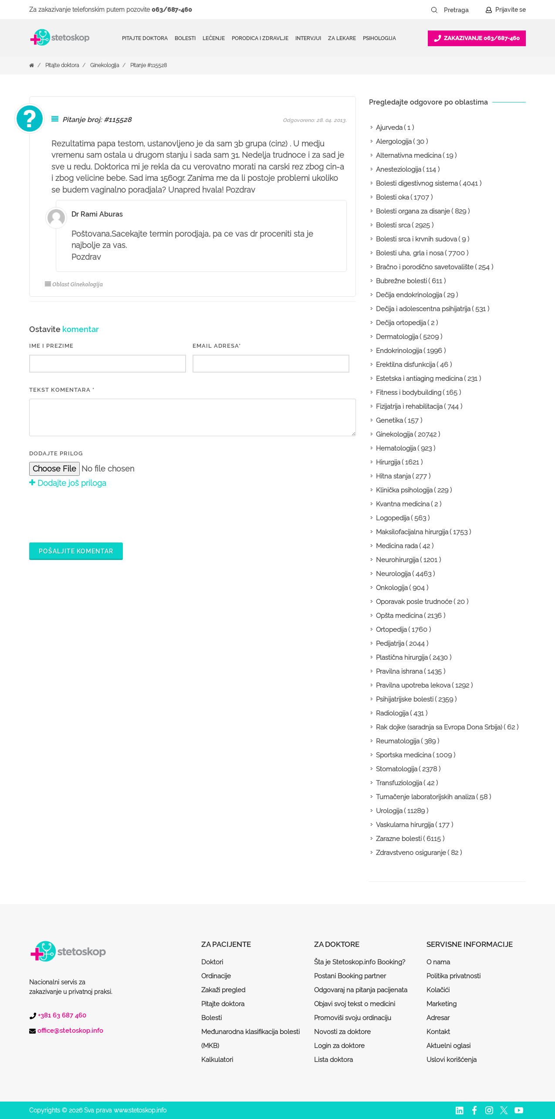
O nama (438, 962)
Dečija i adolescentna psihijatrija (423, 309)
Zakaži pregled (223, 990)
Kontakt (438, 1032)
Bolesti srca (393, 225)
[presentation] (95, 514)
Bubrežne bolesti (401, 281)
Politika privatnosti (453, 976)
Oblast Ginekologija (74, 284)
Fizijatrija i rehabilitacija (409, 406)
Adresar (438, 1018)
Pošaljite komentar (76, 551)
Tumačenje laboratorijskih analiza (425, 797)
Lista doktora (333, 1060)
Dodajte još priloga (67, 483)
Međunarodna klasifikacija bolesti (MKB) (250, 1039)
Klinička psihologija (404, 490)
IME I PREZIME (51, 345)
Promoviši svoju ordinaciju (352, 1018)
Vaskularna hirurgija (405, 825)
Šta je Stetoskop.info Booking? (359, 962)
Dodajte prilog (56, 453)
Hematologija (396, 448)
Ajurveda (389, 128)
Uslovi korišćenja (451, 1060)
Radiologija (392, 713)
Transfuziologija (399, 783)
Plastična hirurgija (402, 657)
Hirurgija (388, 462)
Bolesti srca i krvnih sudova (416, 239)
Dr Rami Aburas (97, 214)
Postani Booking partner (350, 976)
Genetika (389, 420)
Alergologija (394, 142)
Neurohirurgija (397, 560)
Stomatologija (396, 769)
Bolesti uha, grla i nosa (409, 253)
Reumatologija (398, 741)
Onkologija (392, 588)
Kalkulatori (217, 1060)
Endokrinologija (399, 351)
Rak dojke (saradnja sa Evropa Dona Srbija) (439, 727)
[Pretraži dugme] (434, 10)
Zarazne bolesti (399, 839)
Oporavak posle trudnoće (414, 602)
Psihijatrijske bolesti (404, 699)
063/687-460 (172, 9)
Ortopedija (391, 630)
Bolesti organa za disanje (413, 211)
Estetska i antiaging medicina (419, 379)
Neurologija (393, 574)
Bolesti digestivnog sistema (417, 183)
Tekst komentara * (62, 390)
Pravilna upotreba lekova (413, 685)
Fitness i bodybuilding (408, 393)
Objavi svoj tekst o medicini (354, 1004)
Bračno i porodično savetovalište (425, 267)
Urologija (389, 811)
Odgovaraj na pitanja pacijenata (360, 990)
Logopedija (392, 518)
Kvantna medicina (403, 504)
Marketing (441, 1004)
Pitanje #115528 (148, 65)
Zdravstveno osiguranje (411, 853)
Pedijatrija (390, 644)
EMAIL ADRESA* (217, 345)
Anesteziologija (398, 169)
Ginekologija (104, 65)
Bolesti (211, 1018)
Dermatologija (397, 337)
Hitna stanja (393, 476)
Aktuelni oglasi (448, 1046)
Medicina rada (397, 546)
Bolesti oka (392, 197)
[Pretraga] (462, 10)
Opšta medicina (399, 616)
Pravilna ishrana (399, 671)
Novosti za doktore (342, 1032)
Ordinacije (216, 976)
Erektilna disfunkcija (405, 365)
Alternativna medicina (408, 155)
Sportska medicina (403, 755)
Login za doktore (339, 1046)
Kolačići (438, 990)
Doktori (212, 962)
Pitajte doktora (145, 38)
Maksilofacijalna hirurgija (412, 532)
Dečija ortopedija (401, 323)
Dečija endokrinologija (409, 295)
